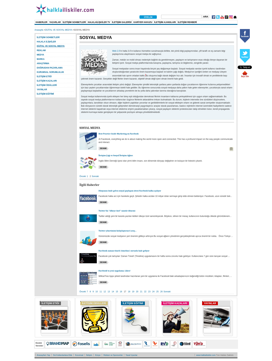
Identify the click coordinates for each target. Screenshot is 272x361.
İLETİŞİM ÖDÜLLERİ (94, 303)
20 (137, 291)
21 (141, 291)
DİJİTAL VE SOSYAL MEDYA (58, 30)
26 (161, 291)
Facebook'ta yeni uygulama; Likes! (114, 271)
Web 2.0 (116, 51)
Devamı (103, 148)
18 (129, 291)
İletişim (89, 355)
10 (96, 291)
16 (121, 291)
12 (105, 291)
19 (133, 291)
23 (149, 291)
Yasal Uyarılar (131, 355)
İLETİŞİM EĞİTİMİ (133, 303)
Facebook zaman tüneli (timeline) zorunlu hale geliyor (124, 251)
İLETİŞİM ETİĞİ (50, 303)
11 (101, 291)
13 (109, 291)
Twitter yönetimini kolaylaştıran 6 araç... (118, 231)
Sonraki (95, 176)
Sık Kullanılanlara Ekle (62, 355)
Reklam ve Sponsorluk (112, 355)
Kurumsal (79, 355)
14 (113, 291)
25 (157, 291)
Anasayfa (39, 30)
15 (117, 291)
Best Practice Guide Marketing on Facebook (119, 134)
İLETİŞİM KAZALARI (175, 303)
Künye (97, 355)
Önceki (82, 176)
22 (145, 291)
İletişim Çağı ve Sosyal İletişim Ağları (116, 155)
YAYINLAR (210, 303)
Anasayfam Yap (43, 355)
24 (153, 291)
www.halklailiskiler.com (206, 355)
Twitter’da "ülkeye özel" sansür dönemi (117, 211)
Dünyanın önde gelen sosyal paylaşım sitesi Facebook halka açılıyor (130, 191)
